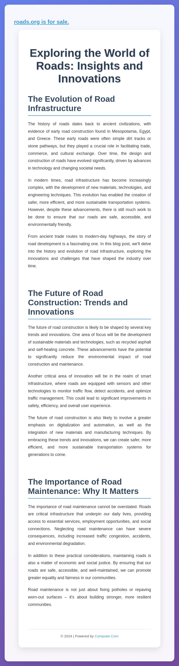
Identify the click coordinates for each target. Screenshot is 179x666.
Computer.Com (106, 636)
